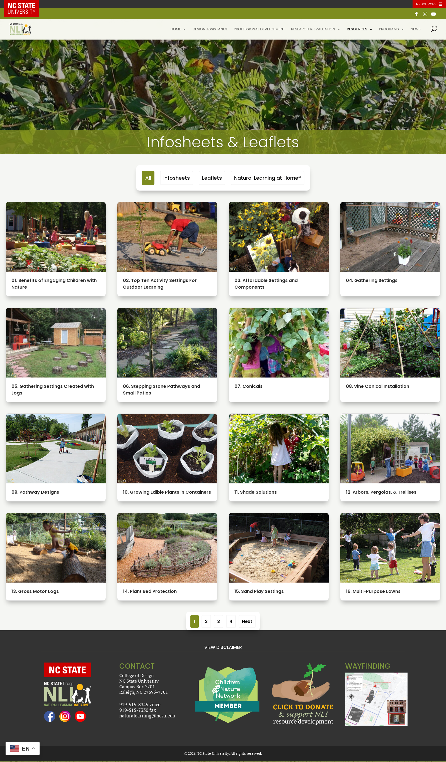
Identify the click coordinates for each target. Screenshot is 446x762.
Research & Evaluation (313, 29)
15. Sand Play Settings (258, 591)
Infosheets (176, 177)
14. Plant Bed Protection (149, 591)
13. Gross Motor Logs (34, 591)
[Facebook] (416, 15)
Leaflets (212, 177)
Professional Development (259, 29)
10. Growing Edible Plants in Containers (166, 492)
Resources (357, 29)
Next (247, 621)
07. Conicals (248, 386)
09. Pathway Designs (35, 492)
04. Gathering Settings (371, 280)
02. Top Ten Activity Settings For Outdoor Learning (159, 283)
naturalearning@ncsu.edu (147, 715)
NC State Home (25, 4)
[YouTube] (433, 15)
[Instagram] (425, 15)
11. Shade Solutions (255, 492)
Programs (389, 29)
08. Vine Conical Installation (377, 386)
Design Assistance (210, 29)
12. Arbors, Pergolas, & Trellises (380, 492)
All (148, 177)
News (416, 29)
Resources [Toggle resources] (426, 4)
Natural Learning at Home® (267, 177)
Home (176, 29)
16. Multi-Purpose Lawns (372, 591)
